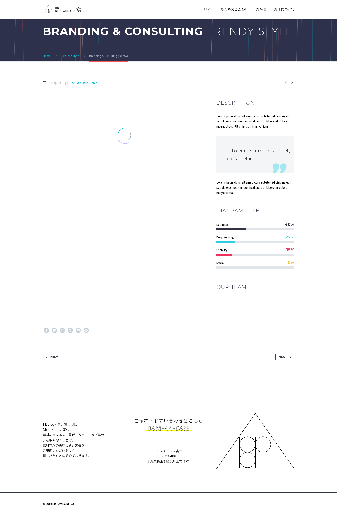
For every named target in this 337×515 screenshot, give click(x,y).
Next (286, 357)
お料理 (261, 9)
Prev (51, 357)
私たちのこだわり (234, 9)
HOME (207, 9)
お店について (284, 9)
